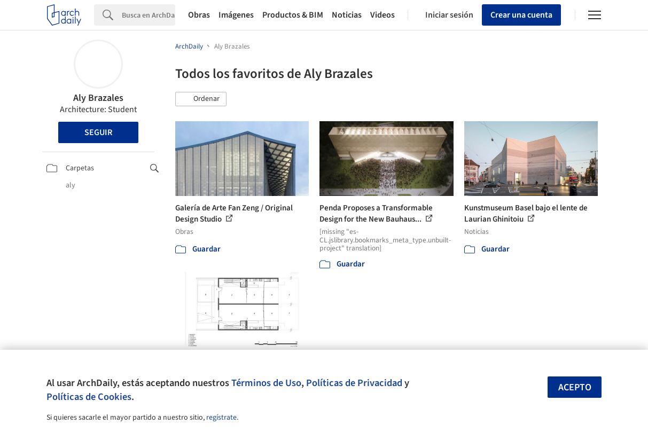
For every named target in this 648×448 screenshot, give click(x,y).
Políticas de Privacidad (354, 383)
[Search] (148, 15)
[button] (201, 99)
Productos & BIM (292, 15)
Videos (382, 15)
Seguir (98, 132)
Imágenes (236, 15)
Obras (199, 15)
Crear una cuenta (521, 15)
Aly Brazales (98, 98)
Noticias (347, 15)
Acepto (574, 387)
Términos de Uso (266, 383)
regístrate (221, 417)
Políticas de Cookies (88, 397)
